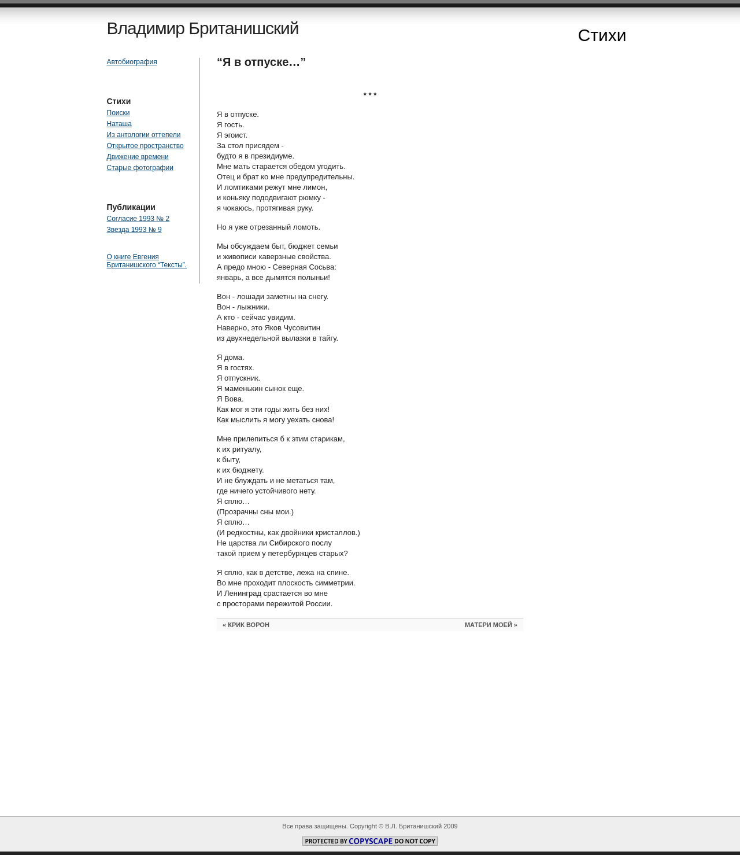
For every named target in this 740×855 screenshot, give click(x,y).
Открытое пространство (145, 146)
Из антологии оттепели (144, 135)
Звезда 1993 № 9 (134, 230)
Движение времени (138, 157)
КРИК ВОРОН (248, 624)
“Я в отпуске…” (261, 62)
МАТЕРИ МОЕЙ (488, 624)
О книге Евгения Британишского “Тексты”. (147, 261)
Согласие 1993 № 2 (138, 219)
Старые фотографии (140, 168)
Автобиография (132, 62)
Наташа (119, 124)
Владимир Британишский (203, 28)
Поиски (118, 113)
